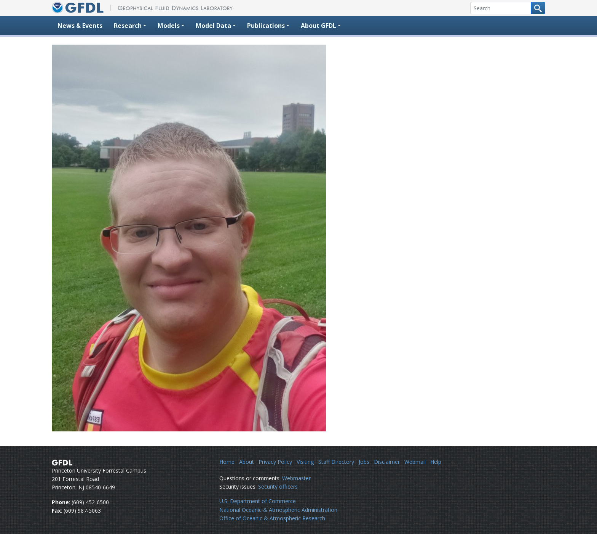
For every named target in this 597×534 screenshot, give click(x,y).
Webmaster (296, 478)
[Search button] (538, 8)
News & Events (79, 25)
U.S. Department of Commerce (257, 501)
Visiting (305, 461)
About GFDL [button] (318, 25)
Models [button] (169, 25)
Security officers (278, 486)
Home (227, 461)
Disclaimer (387, 461)
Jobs (364, 461)
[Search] (500, 8)
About (246, 461)
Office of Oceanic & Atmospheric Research (272, 518)
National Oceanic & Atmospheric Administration (278, 509)
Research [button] (128, 25)
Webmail (415, 461)
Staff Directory (336, 461)
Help (435, 461)
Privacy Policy (275, 461)
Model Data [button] (213, 25)
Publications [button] (266, 25)
